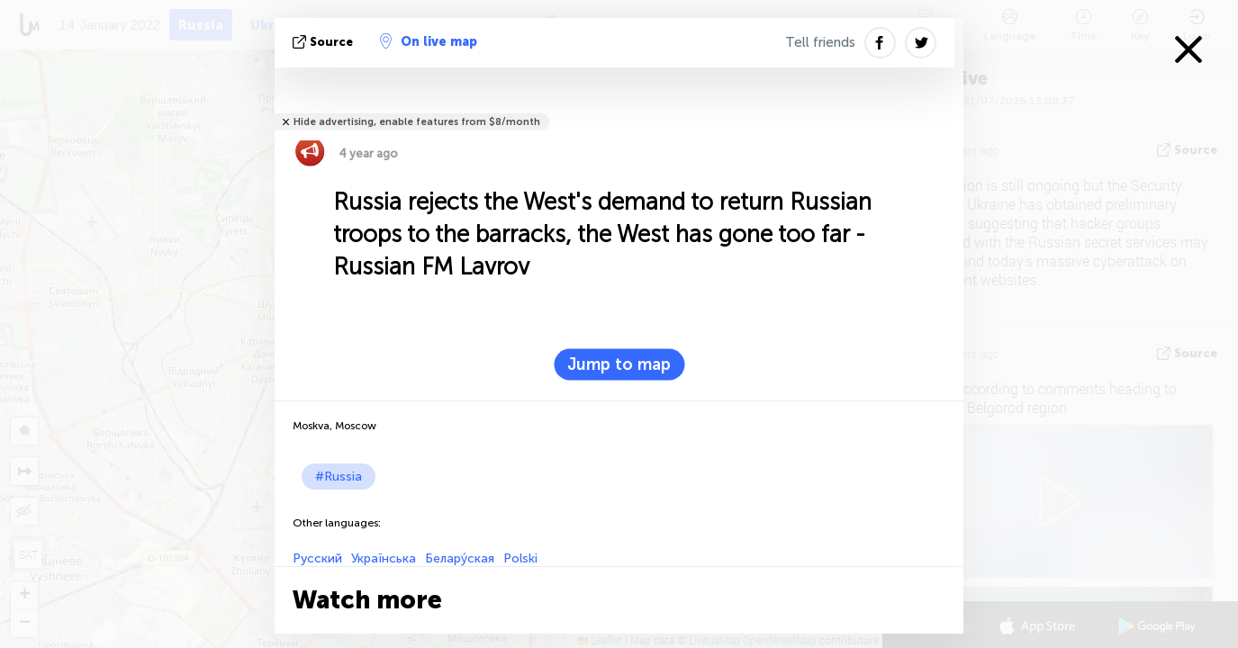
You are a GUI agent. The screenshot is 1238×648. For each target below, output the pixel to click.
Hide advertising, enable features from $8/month (417, 122)
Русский (317, 558)
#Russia (338, 476)
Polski (520, 558)
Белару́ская (459, 558)
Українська (383, 558)
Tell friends (820, 42)
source (324, 42)
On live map (428, 41)
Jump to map (619, 364)
